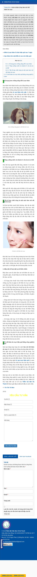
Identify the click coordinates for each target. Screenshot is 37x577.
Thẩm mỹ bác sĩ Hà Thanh (10, 2)
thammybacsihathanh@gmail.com (14, 541)
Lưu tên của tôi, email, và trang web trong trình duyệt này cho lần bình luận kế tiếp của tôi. (18, 510)
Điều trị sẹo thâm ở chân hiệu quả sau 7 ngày (18, 52)
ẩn (21, 60)
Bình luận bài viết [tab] (10, 456)
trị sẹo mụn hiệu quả (22, 360)
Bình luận (7, 469)
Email (6, 494)
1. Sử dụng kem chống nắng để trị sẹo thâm (19, 64)
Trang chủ (7, 7)
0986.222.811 (7, 576)
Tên (5, 488)
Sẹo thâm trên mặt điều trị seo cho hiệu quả (17, 56)
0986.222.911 (19, 576)
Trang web (7, 500)
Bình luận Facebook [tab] (25, 456)
